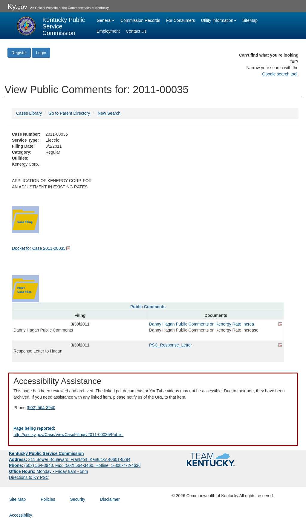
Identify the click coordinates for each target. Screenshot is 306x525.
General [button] (105, 20)
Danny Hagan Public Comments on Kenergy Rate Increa (201, 324)
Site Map (17, 499)
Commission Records (140, 20)
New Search (109, 113)
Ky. (17, 6)
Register (19, 52)
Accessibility (20, 515)
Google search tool (279, 74)
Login (41, 52)
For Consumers (180, 20)
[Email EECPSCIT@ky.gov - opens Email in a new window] (153, 431)
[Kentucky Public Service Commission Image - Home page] (51, 25)
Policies (48, 499)
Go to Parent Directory (69, 113)
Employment (108, 31)
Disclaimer (110, 499)
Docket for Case (38, 248)
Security (77, 499)
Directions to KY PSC (29, 477)
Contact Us (136, 31)
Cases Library (29, 113)
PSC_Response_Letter (170, 345)
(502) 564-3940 (41, 407)
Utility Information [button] (218, 20)
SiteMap (250, 20)
